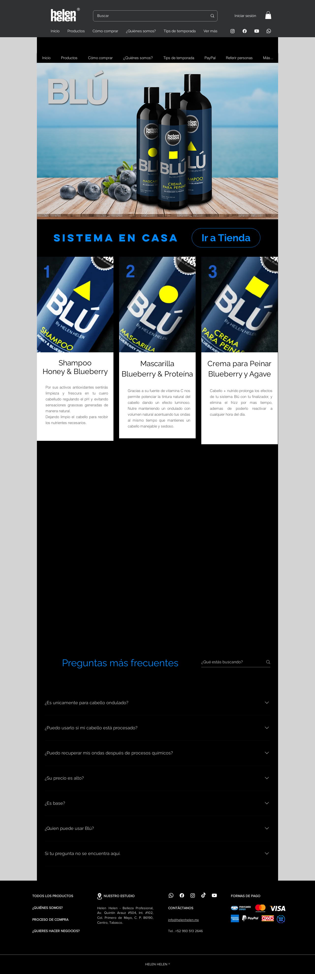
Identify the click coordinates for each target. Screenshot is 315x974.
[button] (268, 15)
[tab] (55, 681)
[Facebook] (244, 31)
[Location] (99, 896)
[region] (157, 141)
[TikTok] (203, 895)
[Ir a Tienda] (226, 237)
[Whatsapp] (268, 31)
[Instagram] (232, 31)
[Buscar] (148, 16)
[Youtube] (256, 31)
